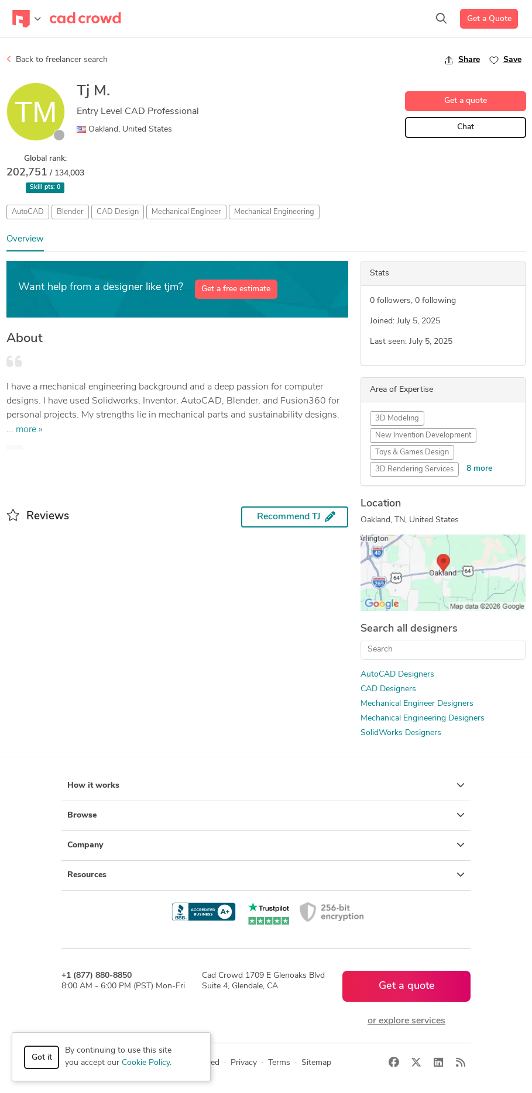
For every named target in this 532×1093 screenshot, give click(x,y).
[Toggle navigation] (27, 19)
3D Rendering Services (414, 469)
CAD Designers (388, 689)
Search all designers (409, 629)
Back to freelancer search (57, 59)
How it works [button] (266, 785)
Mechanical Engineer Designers (417, 703)
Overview (25, 239)
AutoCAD (28, 212)
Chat (465, 127)
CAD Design (118, 212)
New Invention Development (423, 435)
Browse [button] (266, 815)
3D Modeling (397, 418)
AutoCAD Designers (397, 674)
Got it (42, 1057)
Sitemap (316, 1062)
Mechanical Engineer (186, 212)
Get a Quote (489, 19)
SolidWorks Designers (401, 733)
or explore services (406, 1021)
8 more (479, 468)
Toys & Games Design (412, 452)
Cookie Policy (146, 1062)
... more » (24, 430)
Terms (279, 1062)
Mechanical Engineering (274, 212)
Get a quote (465, 100)
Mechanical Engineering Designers (423, 718)
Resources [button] (266, 875)
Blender (70, 212)
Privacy (244, 1062)
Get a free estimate (235, 289)
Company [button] (266, 845)
